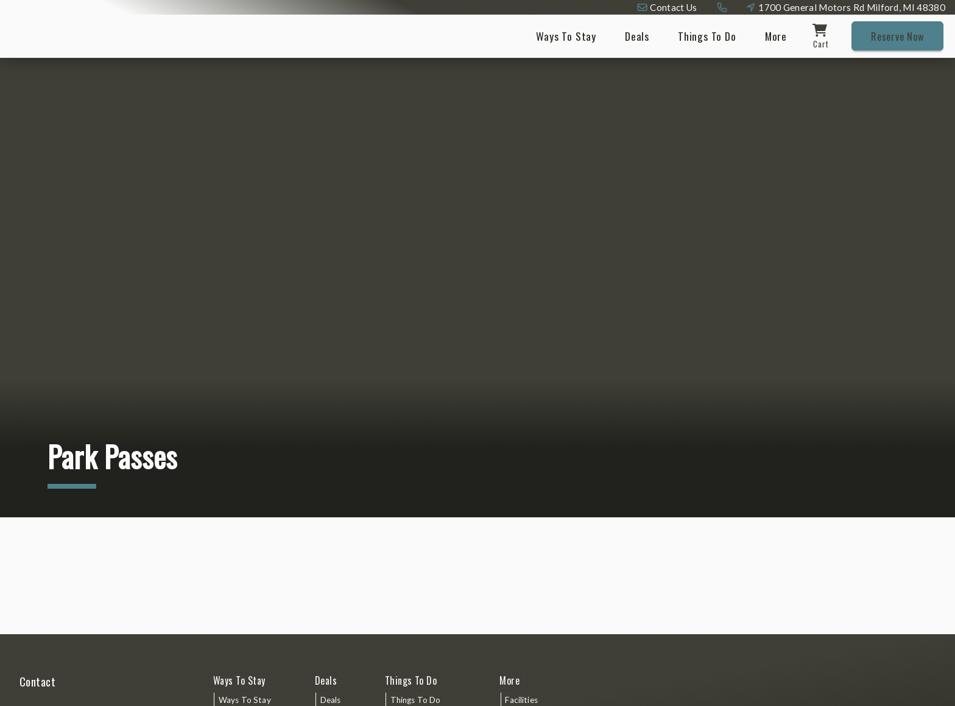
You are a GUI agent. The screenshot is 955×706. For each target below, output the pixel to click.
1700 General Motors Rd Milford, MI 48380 (851, 7)
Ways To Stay (566, 36)
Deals (637, 36)
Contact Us (673, 7)
